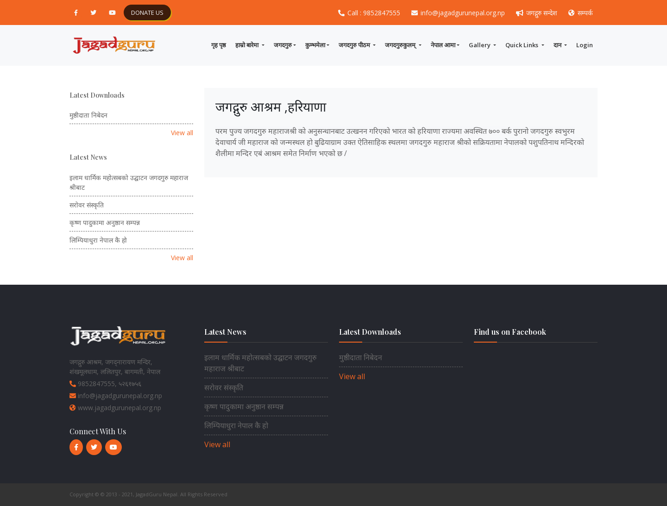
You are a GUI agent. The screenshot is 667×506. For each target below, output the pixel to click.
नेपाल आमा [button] (443, 45)
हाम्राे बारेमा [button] (247, 45)
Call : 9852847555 (370, 12)
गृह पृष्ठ (218, 45)
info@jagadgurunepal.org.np (459, 12)
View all (182, 132)
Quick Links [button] (522, 45)
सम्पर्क (580, 12)
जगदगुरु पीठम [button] (355, 45)
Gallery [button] (480, 45)
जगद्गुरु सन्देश (537, 12)
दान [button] (558, 45)
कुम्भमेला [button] (315, 45)
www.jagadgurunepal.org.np (115, 407)
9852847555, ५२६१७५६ (105, 383)
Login (584, 45)
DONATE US (147, 12)
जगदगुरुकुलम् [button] (401, 45)
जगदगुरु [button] (283, 45)
